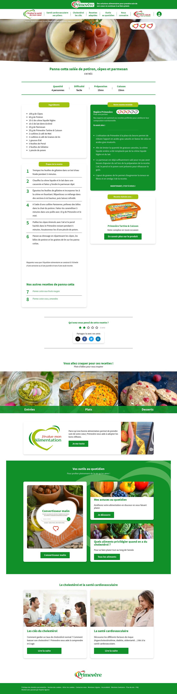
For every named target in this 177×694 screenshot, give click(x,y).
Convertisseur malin (55, 555)
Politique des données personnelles (34, 687)
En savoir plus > (99, 125)
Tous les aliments (107, 556)
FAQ (137, 687)
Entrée (45, 21)
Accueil (27, 21)
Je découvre (104, 515)
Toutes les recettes (36, 21)
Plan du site (130, 687)
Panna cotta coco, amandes (45, 298)
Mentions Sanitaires (118, 687)
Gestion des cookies (54, 687)
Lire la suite (44, 650)
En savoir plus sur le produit (123, 236)
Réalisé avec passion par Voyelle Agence (36, 690)
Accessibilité (105, 687)
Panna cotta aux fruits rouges (46, 291)
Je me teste (78, 443)
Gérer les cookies (69, 687)
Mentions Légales (94, 687)
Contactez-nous (81, 687)
